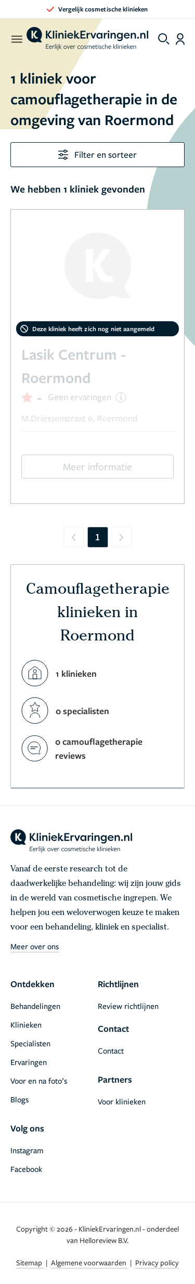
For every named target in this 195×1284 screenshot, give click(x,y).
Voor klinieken (122, 1101)
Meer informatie (97, 466)
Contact (111, 1050)
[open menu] (16, 39)
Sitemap (30, 1262)
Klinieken (26, 1024)
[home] (87, 39)
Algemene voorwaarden (89, 1262)
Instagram (27, 1150)
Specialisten (30, 1043)
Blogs (19, 1099)
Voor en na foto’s (38, 1080)
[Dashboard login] (180, 39)
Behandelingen (35, 1006)
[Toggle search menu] (164, 39)
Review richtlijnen (128, 1006)
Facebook (26, 1169)
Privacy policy (157, 1262)
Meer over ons (34, 946)
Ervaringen (28, 1062)
